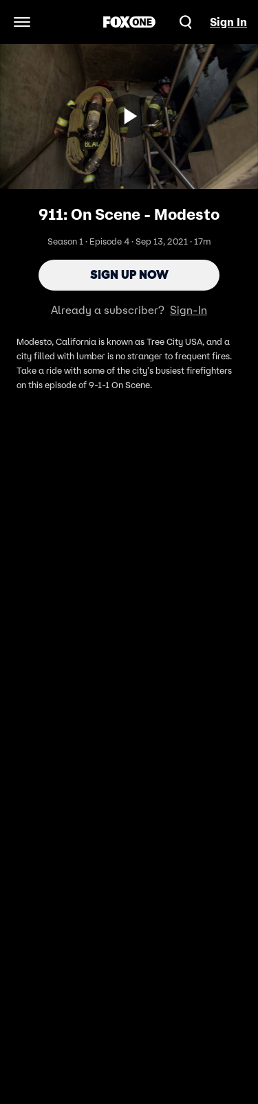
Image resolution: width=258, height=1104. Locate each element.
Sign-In (188, 310)
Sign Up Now (129, 275)
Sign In (228, 22)
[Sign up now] (129, 116)
